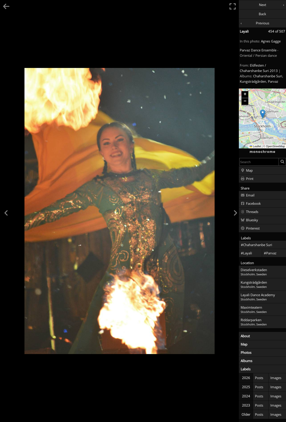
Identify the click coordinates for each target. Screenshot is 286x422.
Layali (244, 31)
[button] (262, 113)
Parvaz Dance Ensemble (258, 50)
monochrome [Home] (262, 152)
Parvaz (273, 81)
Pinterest (250, 228)
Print (247, 178)
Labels (245, 369)
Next (262, 4)
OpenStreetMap (275, 146)
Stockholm (248, 274)
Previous (262, 23)
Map (247, 170)
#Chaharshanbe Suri (256, 245)
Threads (249, 211)
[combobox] (259, 161)
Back (262, 14)
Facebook (251, 203)
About (245, 336)
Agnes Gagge (271, 41)
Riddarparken (251, 320)
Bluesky (249, 220)
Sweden (261, 274)
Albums (246, 361)
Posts (259, 378)
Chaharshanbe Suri (267, 76)
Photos (246, 352)
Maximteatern (251, 307)
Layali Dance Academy (258, 295)
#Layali (246, 253)
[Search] (282, 161)
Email (247, 195)
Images (275, 378)
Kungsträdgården (253, 81)
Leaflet (255, 146)
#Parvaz (270, 253)
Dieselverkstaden (254, 270)
